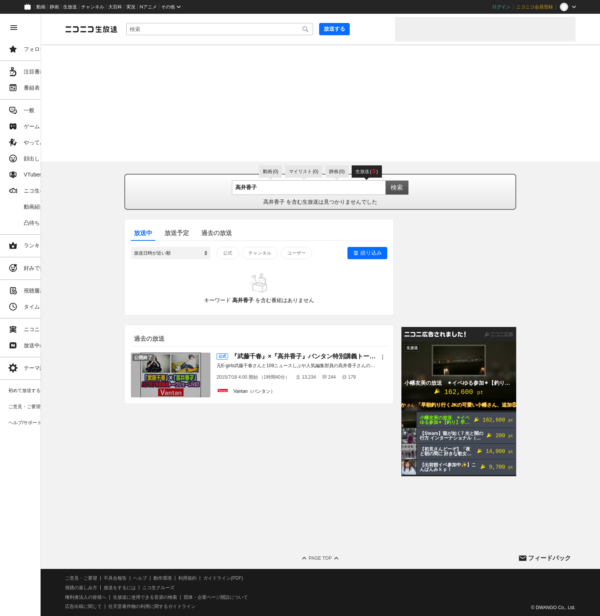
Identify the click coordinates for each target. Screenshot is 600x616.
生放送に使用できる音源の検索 (190, 597)
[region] (43, 315)
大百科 (115, 7)
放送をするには (165, 587)
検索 (419, 187)
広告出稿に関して (128, 606)
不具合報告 (160, 578)
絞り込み (393, 253)
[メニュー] (405, 357)
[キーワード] (260, 29)
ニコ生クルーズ (204, 587)
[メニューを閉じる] (13, 27)
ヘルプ (185, 578)
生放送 (70, 7)
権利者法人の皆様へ (131, 597)
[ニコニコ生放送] (136, 29)
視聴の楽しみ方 (126, 587)
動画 (41, 7)
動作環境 (208, 578)
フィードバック (549, 558)
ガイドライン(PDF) (268, 578)
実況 (130, 7)
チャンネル (92, 7)
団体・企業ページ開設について (261, 597)
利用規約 (232, 578)
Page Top (342, 558)
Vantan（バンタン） (277, 391)
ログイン (501, 7)
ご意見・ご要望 (126, 578)
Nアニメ (148, 7)
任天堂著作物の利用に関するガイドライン (197, 606)
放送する (370, 29)
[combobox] (260, 29)
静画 (54, 7)
